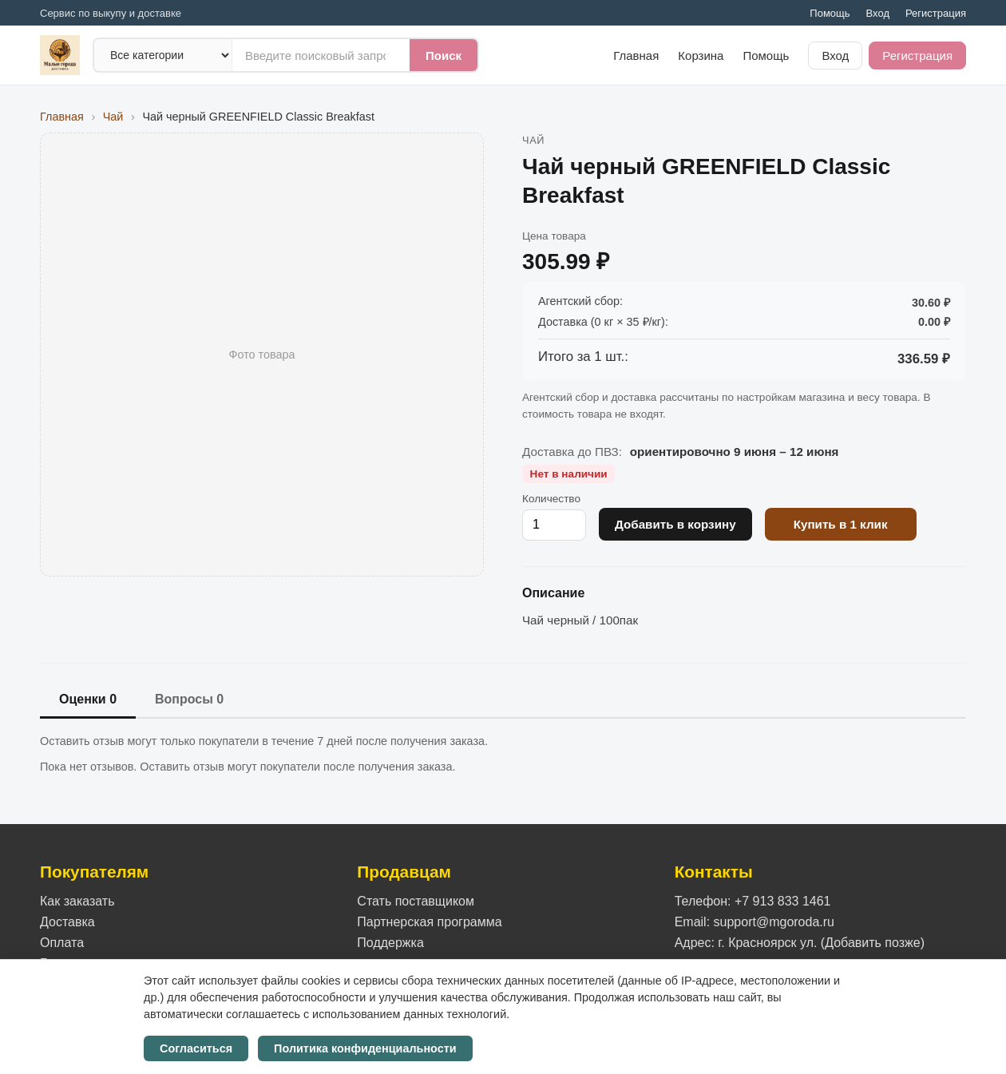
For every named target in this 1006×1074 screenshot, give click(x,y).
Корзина (700, 55)
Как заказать (77, 901)
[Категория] (163, 55)
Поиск (443, 55)
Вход (877, 13)
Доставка (67, 922)
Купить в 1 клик (841, 524)
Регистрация (935, 13)
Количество (551, 499)
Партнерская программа (429, 922)
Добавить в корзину (675, 524)
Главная (636, 55)
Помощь (830, 13)
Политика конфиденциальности (365, 1048)
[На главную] (60, 55)
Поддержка (390, 942)
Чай (113, 116)
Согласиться (196, 1048)
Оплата (62, 942)
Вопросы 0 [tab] (189, 699)
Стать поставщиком (415, 901)
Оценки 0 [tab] (88, 699)
